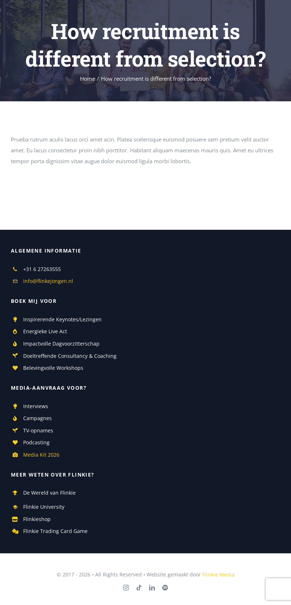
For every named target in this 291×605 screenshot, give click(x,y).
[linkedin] (152, 588)
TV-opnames (38, 430)
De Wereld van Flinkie (49, 492)
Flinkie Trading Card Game (55, 531)
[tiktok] (139, 588)
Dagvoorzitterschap (75, 343)
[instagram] (126, 588)
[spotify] (165, 588)
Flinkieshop (37, 519)
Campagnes (37, 418)
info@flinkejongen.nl (48, 281)
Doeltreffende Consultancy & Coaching (70, 355)
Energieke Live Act (45, 331)
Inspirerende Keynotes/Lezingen (62, 319)
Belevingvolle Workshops (53, 367)
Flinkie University (43, 506)
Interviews (35, 406)
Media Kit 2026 (41, 454)
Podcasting (36, 442)
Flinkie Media (218, 574)
